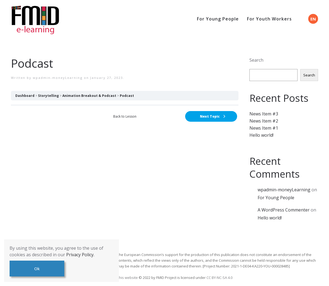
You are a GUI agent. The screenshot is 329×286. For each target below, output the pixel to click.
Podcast (127, 95)
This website (128, 277)
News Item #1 (263, 128)
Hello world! (261, 135)
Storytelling (48, 95)
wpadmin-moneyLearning (58, 78)
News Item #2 (263, 121)
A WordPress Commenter (284, 210)
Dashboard (24, 95)
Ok (37, 268)
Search (256, 60)
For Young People (218, 19)
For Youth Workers (269, 19)
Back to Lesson (124, 116)
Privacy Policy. (80, 255)
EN (313, 19)
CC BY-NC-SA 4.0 (219, 277)
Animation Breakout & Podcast (89, 95)
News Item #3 (263, 114)
